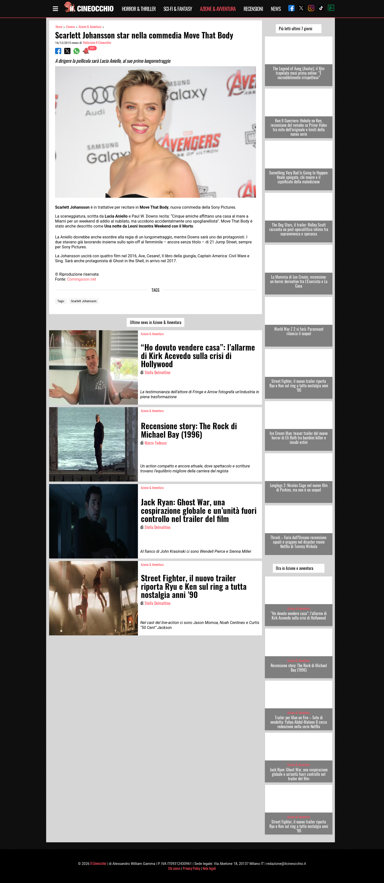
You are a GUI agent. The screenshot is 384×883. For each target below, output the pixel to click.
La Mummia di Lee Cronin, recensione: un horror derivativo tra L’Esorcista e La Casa (298, 281)
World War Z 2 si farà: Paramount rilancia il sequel (298, 331)
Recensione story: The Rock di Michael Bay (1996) (299, 667)
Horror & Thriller (139, 8)
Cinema (70, 26)
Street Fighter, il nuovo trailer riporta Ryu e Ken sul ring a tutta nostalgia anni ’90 (298, 385)
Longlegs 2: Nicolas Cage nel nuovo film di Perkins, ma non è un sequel (299, 487)
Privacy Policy (191, 868)
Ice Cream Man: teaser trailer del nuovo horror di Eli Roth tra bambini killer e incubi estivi (299, 437)
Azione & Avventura (218, 8)
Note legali (209, 868)
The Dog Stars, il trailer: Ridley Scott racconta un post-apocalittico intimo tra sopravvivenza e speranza (298, 229)
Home (59, 26)
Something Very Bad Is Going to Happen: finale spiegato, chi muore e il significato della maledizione (298, 177)
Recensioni (253, 8)
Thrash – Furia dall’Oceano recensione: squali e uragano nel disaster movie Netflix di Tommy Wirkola (298, 541)
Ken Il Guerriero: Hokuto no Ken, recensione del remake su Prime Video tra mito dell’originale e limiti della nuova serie (299, 127)
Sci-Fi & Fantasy (177, 8)
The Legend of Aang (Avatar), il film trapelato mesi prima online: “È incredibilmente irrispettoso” (298, 72)
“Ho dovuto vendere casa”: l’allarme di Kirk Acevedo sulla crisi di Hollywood (299, 615)
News (276, 8)
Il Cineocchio (98, 863)
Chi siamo (174, 868)
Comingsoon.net (81, 279)
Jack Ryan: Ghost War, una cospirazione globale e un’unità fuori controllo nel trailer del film (299, 774)
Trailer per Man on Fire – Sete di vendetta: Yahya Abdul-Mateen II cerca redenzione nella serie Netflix (298, 722)
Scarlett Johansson (83, 301)
